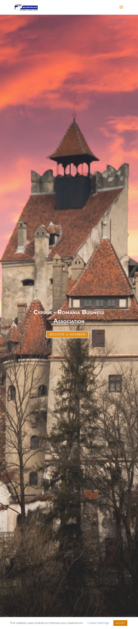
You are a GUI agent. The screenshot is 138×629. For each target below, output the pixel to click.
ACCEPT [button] (120, 622)
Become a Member (67, 334)
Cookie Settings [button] (98, 623)
